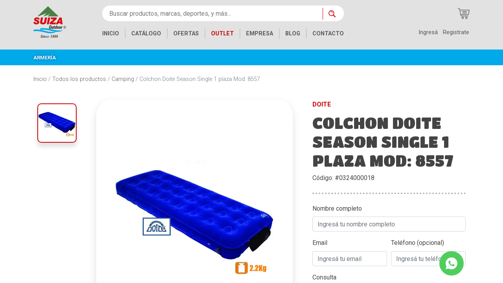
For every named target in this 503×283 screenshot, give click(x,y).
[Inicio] (49, 21)
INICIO (110, 33)
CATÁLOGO (146, 33)
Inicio (40, 79)
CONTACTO (328, 33)
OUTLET (222, 33)
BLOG (292, 33)
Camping (123, 79)
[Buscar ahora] (333, 14)
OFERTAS (186, 33)
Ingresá (428, 32)
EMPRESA (259, 33)
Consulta (324, 277)
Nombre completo (337, 208)
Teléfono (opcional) (417, 242)
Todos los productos (79, 79)
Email (319, 242)
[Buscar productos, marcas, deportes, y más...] (212, 13)
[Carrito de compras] (464, 13)
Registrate (455, 32)
